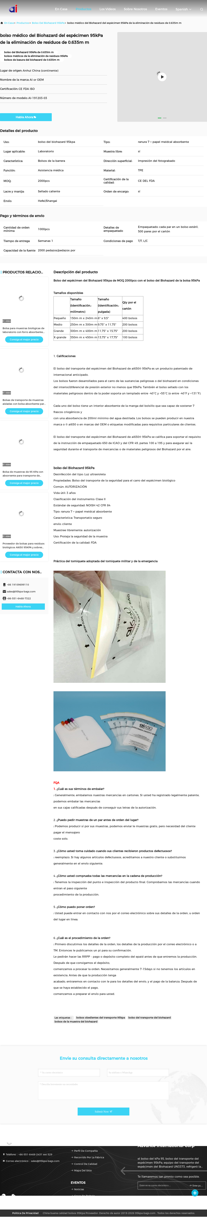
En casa (61, 9)
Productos (83, 9)
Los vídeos (108, 9)
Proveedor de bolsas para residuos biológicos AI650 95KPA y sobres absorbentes (24, 547)
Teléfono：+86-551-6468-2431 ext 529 (27, 1154)
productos (23, 22)
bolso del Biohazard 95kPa (48, 22)
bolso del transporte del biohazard (149, 1017)
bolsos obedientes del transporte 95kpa (100, 1017)
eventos (161, 9)
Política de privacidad (25, 1213)
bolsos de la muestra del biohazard (76, 1021)
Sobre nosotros (135, 9)
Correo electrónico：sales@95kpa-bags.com (31, 1161)
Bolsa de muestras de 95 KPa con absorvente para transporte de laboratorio (23, 475)
